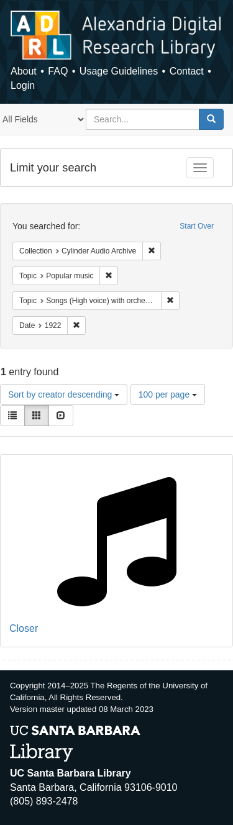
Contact (187, 71)
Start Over (197, 226)
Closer (23, 628)
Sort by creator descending (63, 394)
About (24, 71)
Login (23, 85)
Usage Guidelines (119, 71)
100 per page (168, 394)
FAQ (58, 71)
